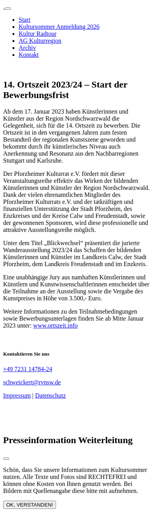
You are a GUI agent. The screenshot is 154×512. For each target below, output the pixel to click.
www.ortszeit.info (55, 325)
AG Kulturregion (40, 40)
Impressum (17, 395)
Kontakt (29, 54)
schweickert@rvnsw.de (32, 382)
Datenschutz (50, 395)
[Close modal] (6, 459)
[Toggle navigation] (8, 8)
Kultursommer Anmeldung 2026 (59, 26)
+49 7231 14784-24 (27, 369)
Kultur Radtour (37, 33)
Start (24, 19)
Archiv (27, 47)
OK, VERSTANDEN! (29, 505)
